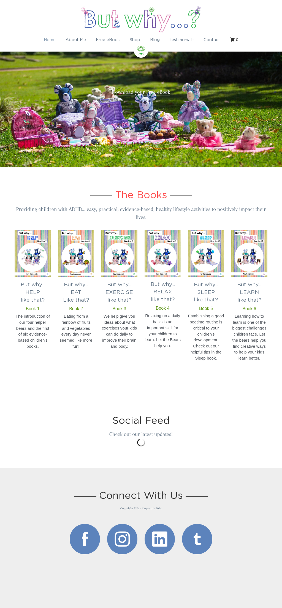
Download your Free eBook (141, 92)
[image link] (85, 539)
